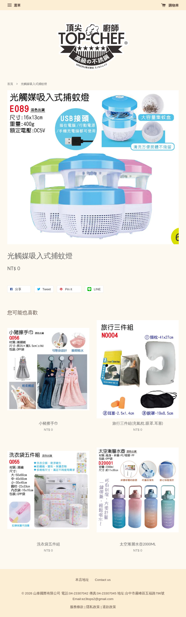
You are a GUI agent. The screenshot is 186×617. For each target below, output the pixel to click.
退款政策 (109, 607)
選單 (14, 5)
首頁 (10, 84)
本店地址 (82, 580)
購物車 (170, 5)
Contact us (103, 580)
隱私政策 (93, 607)
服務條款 (77, 607)
